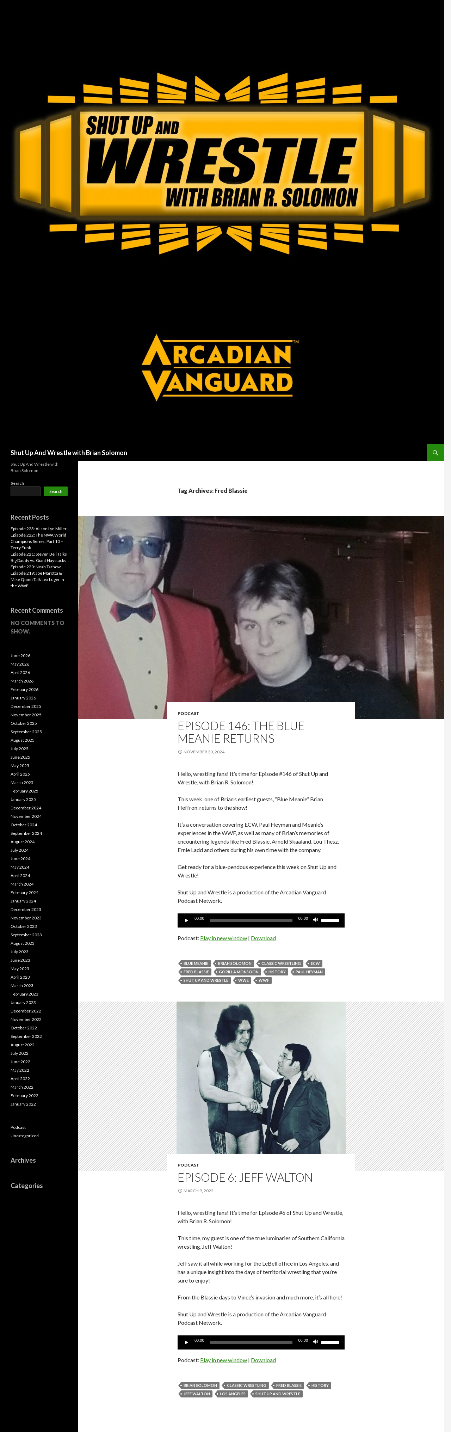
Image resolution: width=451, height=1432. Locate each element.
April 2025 (20, 774)
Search (17, 483)
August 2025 (23, 740)
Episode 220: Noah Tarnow (36, 566)
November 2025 (26, 714)
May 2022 (20, 1070)
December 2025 (26, 706)
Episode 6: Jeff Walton (245, 1177)
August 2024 (23, 841)
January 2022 (23, 1104)
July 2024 (20, 850)
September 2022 (26, 1036)
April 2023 (20, 977)
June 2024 (20, 858)
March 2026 (22, 681)
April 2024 (20, 875)
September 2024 (26, 833)
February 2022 (24, 1095)
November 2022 (26, 1019)
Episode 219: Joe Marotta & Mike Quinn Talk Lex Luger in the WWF (37, 579)
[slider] (251, 920)
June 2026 (20, 655)
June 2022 (20, 1061)
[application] (261, 920)
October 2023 (24, 926)
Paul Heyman (309, 971)
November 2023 (26, 917)
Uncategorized (25, 1135)
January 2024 (23, 901)
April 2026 (20, 672)
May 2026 (20, 664)
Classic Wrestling (281, 963)
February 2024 (24, 892)
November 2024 (26, 816)
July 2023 (20, 951)
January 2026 (23, 697)
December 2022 (26, 1011)
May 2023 (20, 968)
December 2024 (26, 807)
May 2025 (20, 765)
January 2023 (23, 1002)
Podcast (188, 713)
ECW (315, 963)
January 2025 (23, 799)
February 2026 (24, 689)
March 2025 (22, 782)
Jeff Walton (197, 1393)
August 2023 (23, 943)
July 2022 (20, 1053)
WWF (264, 980)
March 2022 (22, 1087)
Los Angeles (233, 1393)
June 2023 (20, 960)
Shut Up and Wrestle (206, 980)
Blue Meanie (196, 963)
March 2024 (22, 884)
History (277, 971)
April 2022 (20, 1078)
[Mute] (315, 920)
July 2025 (20, 748)
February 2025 (24, 791)
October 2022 (24, 1027)
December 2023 (26, 909)
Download (263, 938)
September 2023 (26, 934)
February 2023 (24, 994)
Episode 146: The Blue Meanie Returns (241, 731)
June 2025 (20, 757)
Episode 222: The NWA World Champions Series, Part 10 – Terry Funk (38, 541)
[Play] (186, 920)
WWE (243, 980)
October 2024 (24, 824)
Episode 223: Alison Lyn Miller (39, 528)
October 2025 (24, 723)
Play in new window (223, 938)
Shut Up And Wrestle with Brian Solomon (69, 453)
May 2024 (20, 867)
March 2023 (22, 985)
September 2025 (26, 731)
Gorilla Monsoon (239, 971)
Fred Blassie (196, 971)
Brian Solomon (235, 963)
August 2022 (23, 1044)
